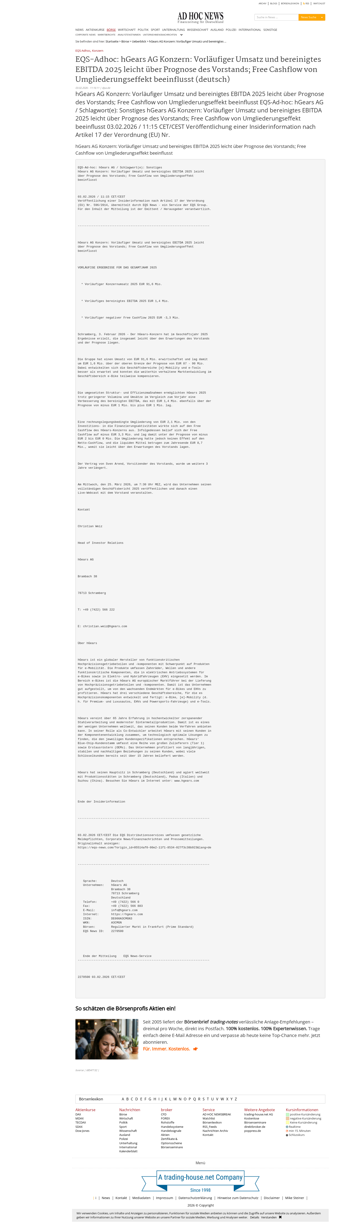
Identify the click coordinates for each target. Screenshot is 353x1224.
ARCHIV (262, 3)
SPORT (155, 30)
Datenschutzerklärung (195, 1198)
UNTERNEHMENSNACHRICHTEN (160, 34)
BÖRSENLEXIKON (290, 3)
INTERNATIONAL (250, 30)
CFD (163, 1114)
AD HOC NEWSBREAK (217, 1114)
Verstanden (269, 1217)
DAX (78, 1114)
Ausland (124, 1135)
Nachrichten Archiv (215, 1131)
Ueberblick (139, 41)
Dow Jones (82, 1131)
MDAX (79, 1118)
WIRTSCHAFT (127, 30)
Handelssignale (171, 1131)
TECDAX (80, 1122)
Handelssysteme (172, 1127)
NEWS (79, 30)
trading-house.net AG (258, 1114)
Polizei (123, 1139)
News (106, 1198)
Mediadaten (141, 1198)
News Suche (308, 17)
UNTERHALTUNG (173, 30)
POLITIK (143, 30)
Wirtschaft (126, 1118)
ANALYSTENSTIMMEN (129, 34)
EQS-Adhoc (82, 51)
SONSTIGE (270, 30)
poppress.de (252, 1131)
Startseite (112, 41)
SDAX (79, 1127)
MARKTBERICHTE (106, 34)
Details (254, 1217)
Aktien (165, 1135)
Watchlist (209, 1118)
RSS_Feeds (210, 1127)
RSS (306, 3)
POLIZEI (231, 30)
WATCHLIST (319, 3)
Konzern (97, 51)
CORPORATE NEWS (85, 34)
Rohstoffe (167, 1122)
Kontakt (208, 1135)
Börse (125, 41)
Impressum (164, 1198)
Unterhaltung (128, 1143)
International (128, 1147)
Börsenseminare (172, 1147)
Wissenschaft (128, 1131)
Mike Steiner (294, 1198)
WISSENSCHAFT (197, 30)
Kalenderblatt (128, 1151)
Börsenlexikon (91, 1099)
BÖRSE (111, 30)
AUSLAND (217, 30)
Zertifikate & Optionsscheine (171, 1141)
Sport (123, 1127)
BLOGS (273, 3)
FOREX (165, 1118)
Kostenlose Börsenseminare (255, 1120)
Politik (123, 1122)
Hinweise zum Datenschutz (237, 1198)
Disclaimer (272, 1198)
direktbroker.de (254, 1127)
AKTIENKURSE (95, 30)
